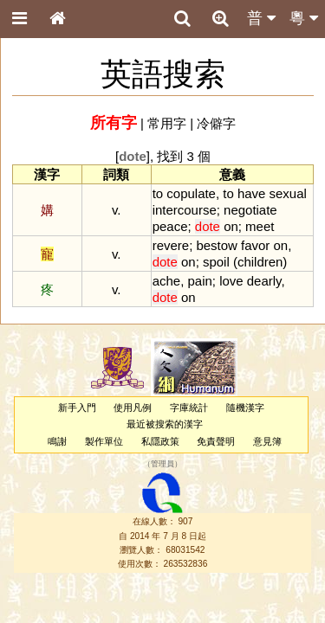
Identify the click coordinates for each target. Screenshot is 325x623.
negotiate (250, 209)
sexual (288, 193)
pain (199, 280)
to (158, 193)
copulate (191, 193)
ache (166, 280)
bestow (216, 245)
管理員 (162, 463)
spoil (216, 261)
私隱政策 (160, 441)
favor (255, 245)
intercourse (185, 209)
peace (170, 226)
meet (259, 226)
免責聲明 (216, 441)
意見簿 (267, 441)
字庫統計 (189, 407)
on (231, 226)
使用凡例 (133, 407)
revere (171, 245)
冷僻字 (216, 123)
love (231, 280)
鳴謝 (57, 441)
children (260, 261)
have (251, 193)
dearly (264, 280)
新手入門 (77, 407)
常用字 (166, 123)
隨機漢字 (245, 407)
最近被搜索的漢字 (165, 424)
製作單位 (104, 441)
